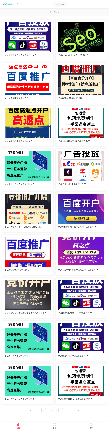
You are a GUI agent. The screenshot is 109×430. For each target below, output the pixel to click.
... (69, 410)
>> (79, 410)
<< (30, 410)
